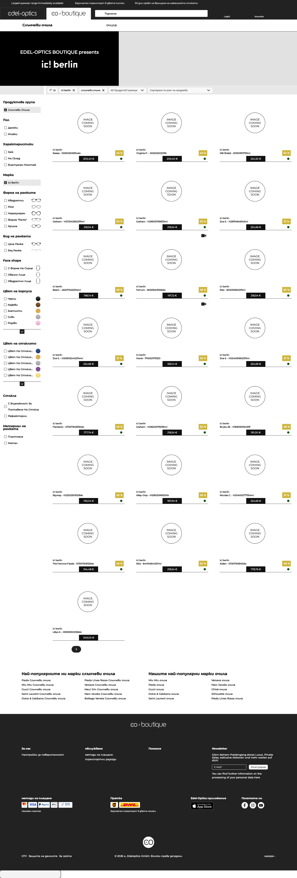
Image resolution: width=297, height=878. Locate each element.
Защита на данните (43, 856)
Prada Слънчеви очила (36, 680)
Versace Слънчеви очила (100, 684)
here (257, 777)
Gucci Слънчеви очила (36, 689)
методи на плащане (99, 754)
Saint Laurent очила (161, 698)
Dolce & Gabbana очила (163, 693)
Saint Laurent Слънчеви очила (41, 693)
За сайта (65, 856)
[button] (22, 14)
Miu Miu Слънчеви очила (38, 684)
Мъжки (10, 134)
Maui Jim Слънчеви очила (101, 689)
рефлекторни (15, 415)
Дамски (11, 127)
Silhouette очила (222, 693)
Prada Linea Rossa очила (227, 698)
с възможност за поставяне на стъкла (21, 406)
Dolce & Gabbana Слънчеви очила (43, 698)
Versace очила (220, 680)
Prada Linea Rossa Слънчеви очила (106, 680)
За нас (26, 748)
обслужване (94, 748)
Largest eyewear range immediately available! (37, 3)
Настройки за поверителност (43, 754)
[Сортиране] (180, 90)
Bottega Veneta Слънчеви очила (105, 698)
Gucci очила (156, 689)
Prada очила (156, 684)
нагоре (269, 856)
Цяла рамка (22, 244)
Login (227, 16)
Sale (8, 151)
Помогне (154, 748)
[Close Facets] (22, 90)
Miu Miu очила (157, 680)
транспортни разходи (100, 759)
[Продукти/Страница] (128, 90)
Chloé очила (219, 689)
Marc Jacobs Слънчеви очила (103, 693)
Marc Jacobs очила (223, 684)
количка (259, 16)
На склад (12, 158)
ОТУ (24, 856)
